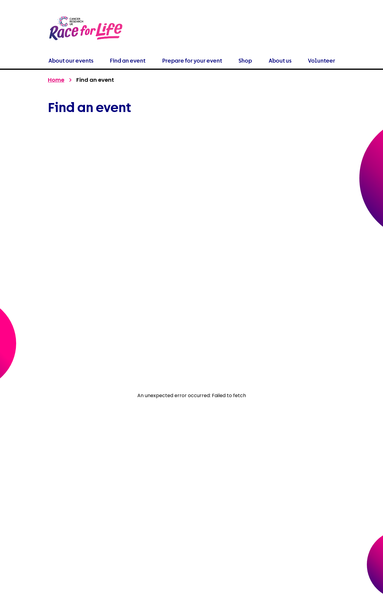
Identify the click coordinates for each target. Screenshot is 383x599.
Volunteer (321, 61)
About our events (70, 61)
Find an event (127, 61)
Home (56, 80)
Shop (245, 61)
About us (280, 61)
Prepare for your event (192, 61)
